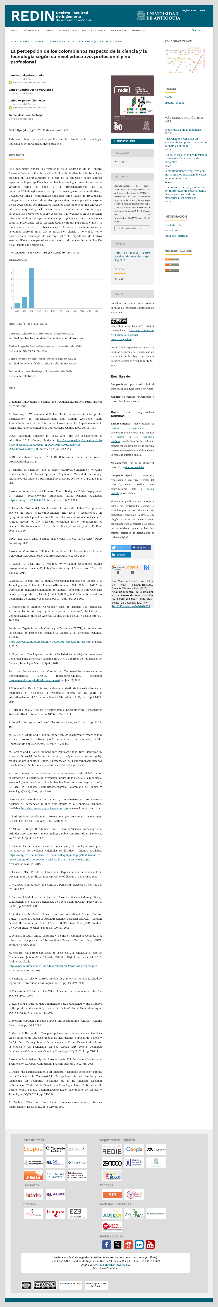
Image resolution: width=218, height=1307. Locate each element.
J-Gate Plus (33, 1175)
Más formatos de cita (129, 228)
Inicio (14, 30)
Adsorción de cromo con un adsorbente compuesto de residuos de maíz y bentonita (186, 142)
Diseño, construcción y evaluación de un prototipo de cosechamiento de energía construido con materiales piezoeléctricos (185, 192)
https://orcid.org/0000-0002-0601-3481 (29, 108)
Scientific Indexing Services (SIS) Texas (134, 1194)
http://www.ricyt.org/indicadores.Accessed (34, 680)
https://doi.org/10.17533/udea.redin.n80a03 (41, 130)
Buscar (198, 30)
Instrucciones (92, 30)
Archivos (26, 41)
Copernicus (77, 1175)
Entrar (204, 10)
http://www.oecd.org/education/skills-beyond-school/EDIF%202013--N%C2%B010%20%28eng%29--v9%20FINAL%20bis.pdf (55, 444)
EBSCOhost (77, 1162)
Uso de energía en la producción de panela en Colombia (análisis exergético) (186, 158)
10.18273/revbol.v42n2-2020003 (131, 606)
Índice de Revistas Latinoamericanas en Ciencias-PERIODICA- (134, 1213)
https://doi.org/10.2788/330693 (27, 500)
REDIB (112, 1149)
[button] (121, 547)
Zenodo (112, 1162)
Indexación (119, 30)
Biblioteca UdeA (156, 1162)
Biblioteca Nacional (134, 1162)
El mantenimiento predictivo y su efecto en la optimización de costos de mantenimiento (185, 174)
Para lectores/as (173, 225)
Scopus (33, 1149)
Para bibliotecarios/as (176, 235)
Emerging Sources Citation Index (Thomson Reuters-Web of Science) (55, 1149)
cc (45, 1285)
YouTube (150, 1244)
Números (30, 30)
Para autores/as (173, 230)
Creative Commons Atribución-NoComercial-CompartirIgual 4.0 (132, 335)
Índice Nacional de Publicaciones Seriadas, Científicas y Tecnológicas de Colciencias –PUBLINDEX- (112, 1213)
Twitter (117, 1244)
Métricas (138, 30)
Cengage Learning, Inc (55, 1175)
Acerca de (67, 30)
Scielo (33, 1213)
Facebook (106, 1244)
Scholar (134, 1149)
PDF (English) (125, 141)
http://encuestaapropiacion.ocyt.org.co (44, 808)
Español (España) (175, 102)
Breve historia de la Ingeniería (183, 129)
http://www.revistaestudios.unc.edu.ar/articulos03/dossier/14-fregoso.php (53, 966)
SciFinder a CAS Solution (55, 1194)
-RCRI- (33, 1162)
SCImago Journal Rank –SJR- (112, 1194)
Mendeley (156, 1149)
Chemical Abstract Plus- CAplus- (55, 1162)
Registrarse (188, 10)
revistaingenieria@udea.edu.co (111, 1264)
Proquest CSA (55, 1213)
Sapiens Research (112, 1226)
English (169, 97)
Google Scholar (128, 1244)
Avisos (49, 30)
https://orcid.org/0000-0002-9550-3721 (29, 82)
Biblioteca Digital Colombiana (112, 1175)
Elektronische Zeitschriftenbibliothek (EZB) (77, 1213)
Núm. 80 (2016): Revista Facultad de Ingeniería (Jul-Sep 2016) (73, 41)
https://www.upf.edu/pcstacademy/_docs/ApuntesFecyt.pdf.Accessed (50, 641)
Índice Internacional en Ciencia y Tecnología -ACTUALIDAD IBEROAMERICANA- (156, 1213)
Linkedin (139, 1244)
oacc (26, 1285)
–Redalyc (77, 1149)
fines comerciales (134, 467)
